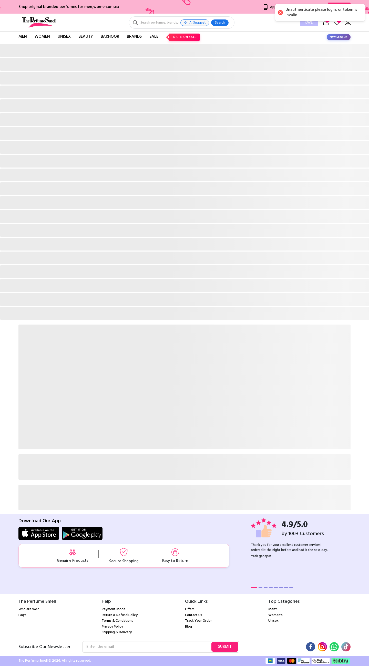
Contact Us (193, 615)
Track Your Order (198, 621)
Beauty (85, 36)
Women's (275, 615)
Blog (188, 627)
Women (42, 36)
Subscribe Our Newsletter (44, 646)
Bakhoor (110, 36)
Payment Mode (114, 609)
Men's (273, 609)
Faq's (22, 615)
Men (22, 36)
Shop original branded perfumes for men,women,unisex (68, 7)
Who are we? (28, 609)
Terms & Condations (117, 621)
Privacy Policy (112, 627)
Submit (225, 647)
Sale (153, 36)
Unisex (64, 36)
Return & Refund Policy (120, 615)
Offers (189, 609)
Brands (134, 36)
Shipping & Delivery (117, 632)
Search (258, 22)
